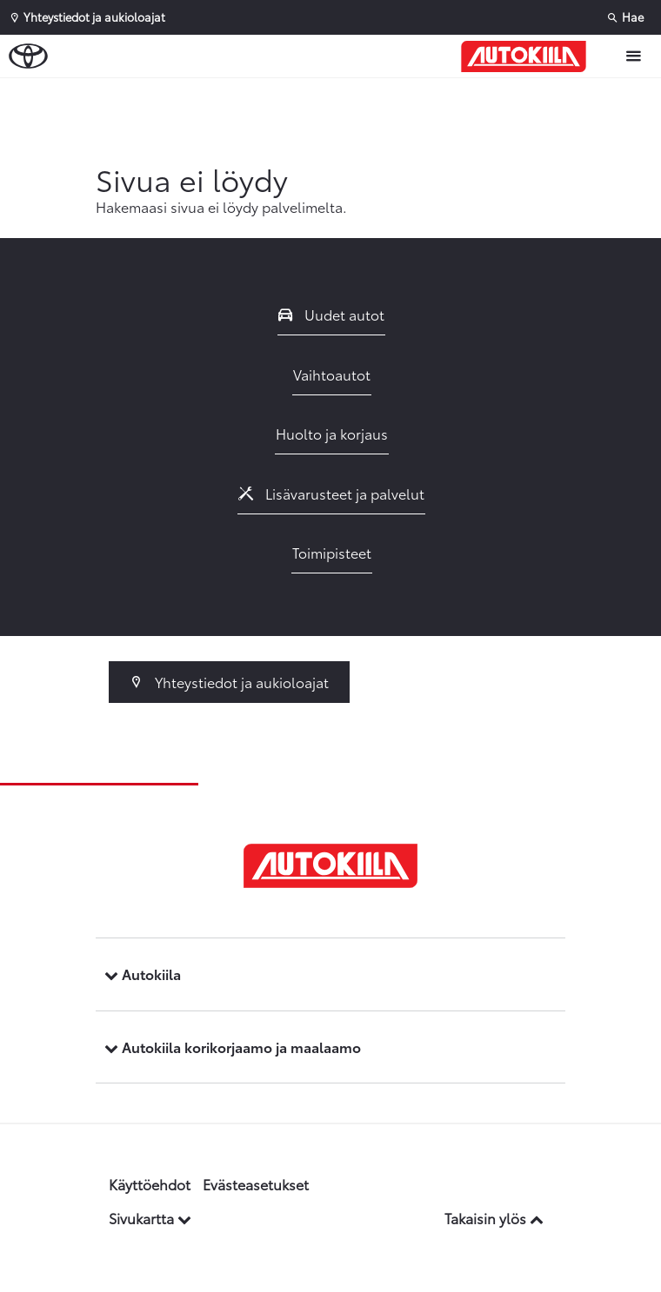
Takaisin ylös (494, 1218)
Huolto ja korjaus (332, 433)
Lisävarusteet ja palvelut (331, 493)
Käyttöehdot (149, 1184)
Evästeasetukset (256, 1184)
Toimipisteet (331, 552)
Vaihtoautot (332, 374)
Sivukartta (150, 1218)
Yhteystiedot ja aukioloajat (229, 682)
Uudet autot (331, 314)
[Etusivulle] (528, 56)
